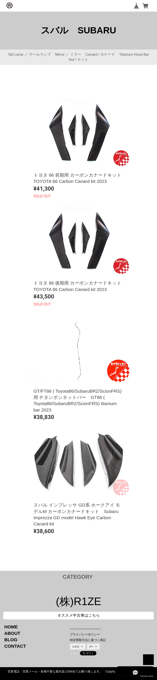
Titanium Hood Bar (134, 54)
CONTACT (15, 646)
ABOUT (12, 633)
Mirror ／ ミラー (68, 54)
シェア (74, 653)
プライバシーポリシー (85, 634)
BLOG (10, 639)
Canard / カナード (100, 54)
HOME (11, 626)
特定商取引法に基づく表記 (88, 640)
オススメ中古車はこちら (78, 615)
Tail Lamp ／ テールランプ (29, 54)
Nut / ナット (78, 60)
